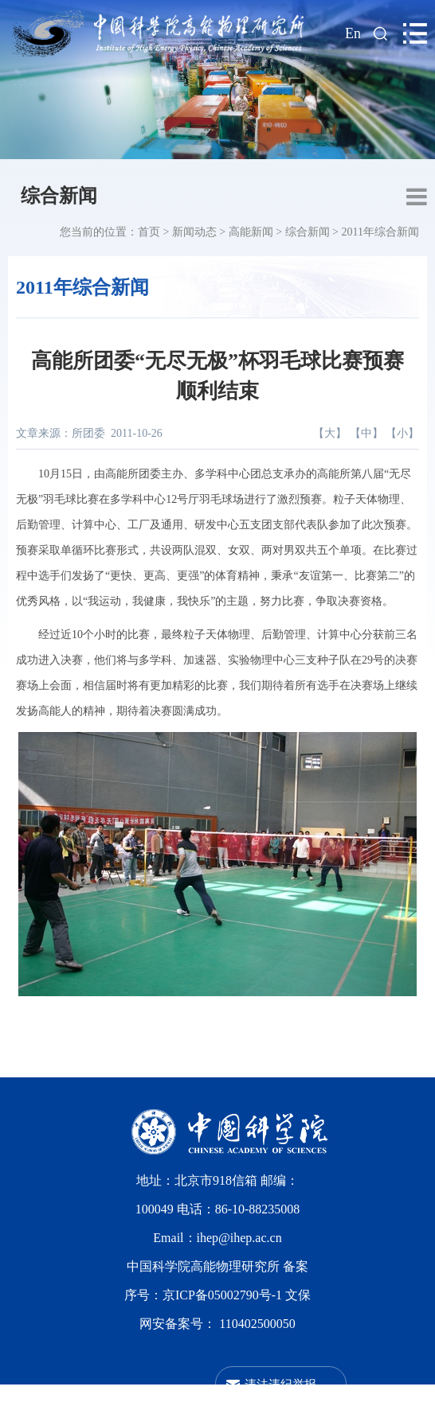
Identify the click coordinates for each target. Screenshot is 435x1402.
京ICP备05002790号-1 (224, 1295)
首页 (149, 232)
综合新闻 (59, 195)
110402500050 (257, 1323)
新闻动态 (194, 232)
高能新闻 (251, 232)
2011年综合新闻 (380, 232)
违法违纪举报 (280, 1384)
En (353, 33)
